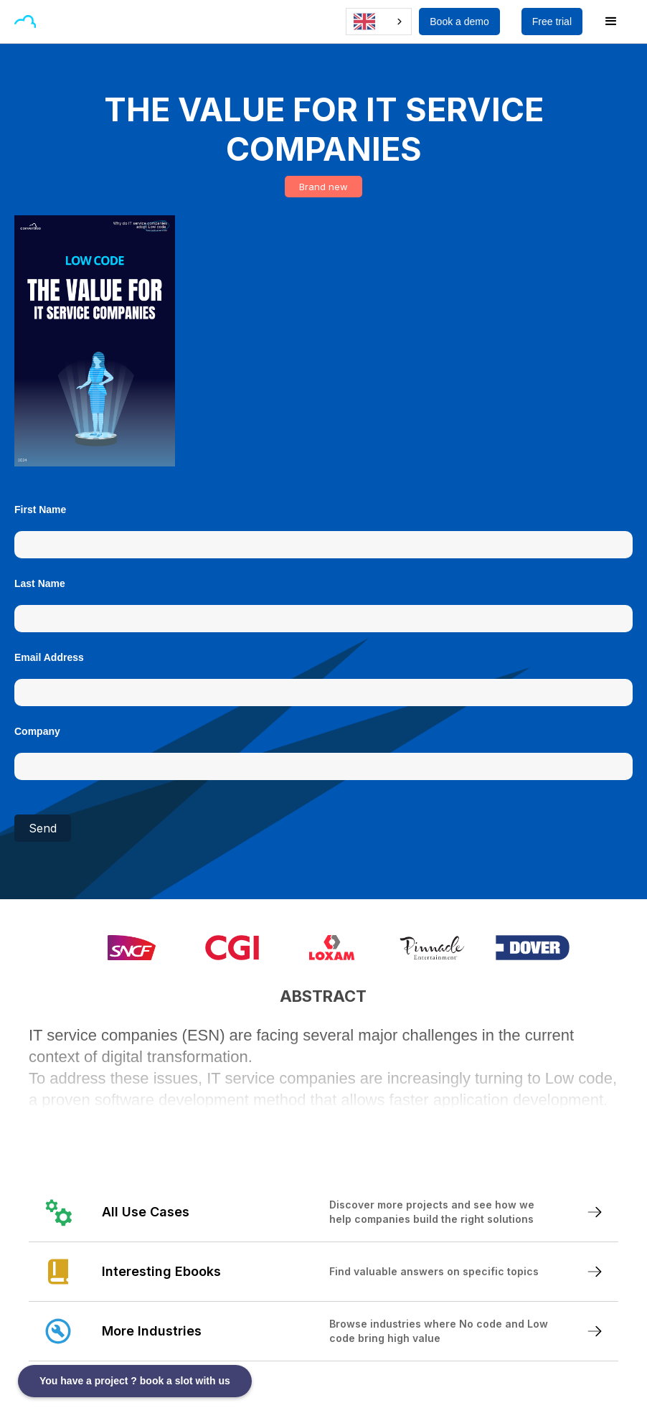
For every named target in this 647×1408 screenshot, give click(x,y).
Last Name (39, 583)
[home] (25, 21)
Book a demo (459, 21)
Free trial (552, 21)
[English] (378, 21)
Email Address (49, 657)
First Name (40, 509)
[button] (60, 21)
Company (37, 731)
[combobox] (379, 21)
